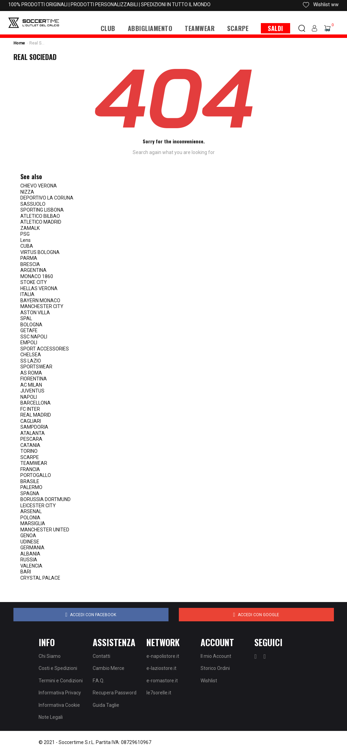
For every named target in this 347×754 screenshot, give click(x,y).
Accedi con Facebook (90, 615)
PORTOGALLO (35, 475)
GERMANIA (32, 547)
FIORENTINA (33, 378)
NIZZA (27, 192)
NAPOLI (28, 397)
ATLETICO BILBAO (40, 216)
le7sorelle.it (158, 692)
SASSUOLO (32, 204)
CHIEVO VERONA (38, 185)
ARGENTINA (33, 270)
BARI (25, 571)
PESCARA (31, 439)
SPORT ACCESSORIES (44, 348)
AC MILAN (31, 385)
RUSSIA (28, 559)
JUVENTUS (32, 391)
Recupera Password (114, 692)
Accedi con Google (256, 615)
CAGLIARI (30, 421)
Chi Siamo (50, 656)
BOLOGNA (31, 324)
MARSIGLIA (32, 523)
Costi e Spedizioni (58, 668)
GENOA (28, 535)
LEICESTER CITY (38, 505)
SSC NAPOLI (33, 336)
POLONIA (30, 517)
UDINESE (29, 541)
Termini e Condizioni (61, 680)
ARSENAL (31, 511)
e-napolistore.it (162, 656)
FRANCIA (30, 469)
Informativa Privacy (60, 692)
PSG (25, 234)
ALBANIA (30, 554)
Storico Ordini (215, 668)
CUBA (26, 246)
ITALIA (27, 294)
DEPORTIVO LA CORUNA (46, 198)
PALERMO (31, 487)
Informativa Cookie (59, 705)
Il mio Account (216, 656)
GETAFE (29, 330)
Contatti (101, 656)
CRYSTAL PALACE (40, 578)
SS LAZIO (30, 361)
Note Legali (51, 717)
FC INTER (30, 409)
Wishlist (209, 680)
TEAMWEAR (33, 463)
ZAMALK (30, 228)
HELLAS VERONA (39, 288)
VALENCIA (31, 566)
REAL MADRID (35, 415)
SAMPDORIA (34, 427)
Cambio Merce (108, 668)
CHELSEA (30, 354)
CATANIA (30, 445)
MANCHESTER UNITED (44, 529)
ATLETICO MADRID (40, 222)
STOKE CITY (33, 282)
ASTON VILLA (35, 312)
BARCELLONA (35, 403)
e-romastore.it (162, 680)
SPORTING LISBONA (42, 210)
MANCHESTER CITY (41, 306)
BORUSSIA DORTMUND (45, 499)
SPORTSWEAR (36, 366)
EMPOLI (28, 342)
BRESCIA (30, 264)
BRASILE (29, 481)
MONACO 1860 (36, 276)
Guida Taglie (106, 705)
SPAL (26, 318)
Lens (25, 240)
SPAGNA (29, 493)
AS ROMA (31, 373)
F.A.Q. (98, 680)
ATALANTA (32, 433)
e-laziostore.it (161, 668)
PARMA (28, 258)
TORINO (29, 451)
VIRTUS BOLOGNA (40, 252)
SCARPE (29, 457)
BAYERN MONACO (40, 300)
